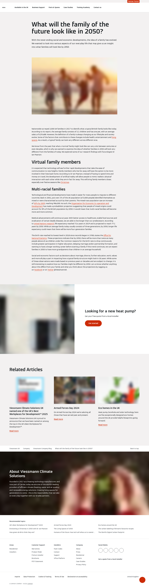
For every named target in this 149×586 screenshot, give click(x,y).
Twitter (51, 270)
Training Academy (83, 7)
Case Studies (68, 7)
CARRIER (30, 583)
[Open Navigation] (4, 7)
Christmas (65, 182)
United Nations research (44, 224)
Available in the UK (21, 7)
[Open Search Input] (138, 7)
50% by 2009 (39, 203)
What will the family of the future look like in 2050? (74, 449)
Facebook (38, 270)
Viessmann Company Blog (42, 449)
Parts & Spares (54, 7)
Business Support (38, 7)
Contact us (97, 7)
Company (26, 449)
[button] (142, 580)
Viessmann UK (14, 449)
